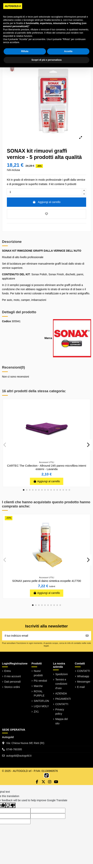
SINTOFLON (41, 700)
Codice (6, 321)
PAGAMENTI (63, 698)
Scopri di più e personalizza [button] (46, 60)
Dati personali (12, 681)
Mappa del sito (61, 721)
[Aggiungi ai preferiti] (46, 214)
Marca (48, 338)
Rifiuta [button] (24, 51)
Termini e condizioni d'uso (61, 684)
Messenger (83, 681)
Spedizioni (61, 674)
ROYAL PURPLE (39, 693)
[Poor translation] (10, 805)
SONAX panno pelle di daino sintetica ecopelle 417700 (46, 580)
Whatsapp (83, 676)
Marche (38, 686)
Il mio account (12, 676)
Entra (7, 670)
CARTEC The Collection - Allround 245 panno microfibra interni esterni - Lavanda (46, 467)
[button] (23, 490)
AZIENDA (61, 693)
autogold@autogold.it (19, 755)
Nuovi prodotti (38, 673)
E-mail (81, 686)
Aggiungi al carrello (47, 202)
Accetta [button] (68, 51)
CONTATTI (61, 704)
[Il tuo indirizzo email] (42, 635)
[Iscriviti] (87, 635)
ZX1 (36, 711)
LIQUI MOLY (41, 706)
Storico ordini (12, 686)
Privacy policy (59, 711)
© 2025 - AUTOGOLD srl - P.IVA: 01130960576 (30, 770)
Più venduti (40, 680)
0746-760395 (14, 749)
